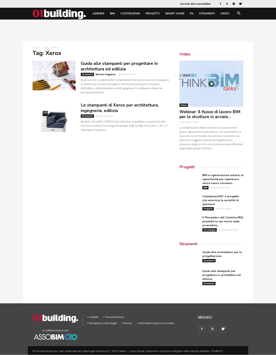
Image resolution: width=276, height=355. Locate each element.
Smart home (174, 13)
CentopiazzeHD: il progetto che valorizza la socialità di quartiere (220, 200)
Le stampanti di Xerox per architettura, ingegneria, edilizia (120, 108)
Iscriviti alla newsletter (195, 4)
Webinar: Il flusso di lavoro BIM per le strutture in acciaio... (209, 114)
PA (191, 13)
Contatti (93, 317)
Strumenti (207, 13)
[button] (238, 14)
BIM (112, 13)
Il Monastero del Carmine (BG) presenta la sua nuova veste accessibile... (222, 221)
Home (36, 47)
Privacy (127, 323)
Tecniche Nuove (114, 317)
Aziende (98, 13)
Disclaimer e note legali (103, 323)
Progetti (153, 13)
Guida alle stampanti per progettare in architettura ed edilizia (119, 66)
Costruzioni (130, 13)
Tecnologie (210, 229)
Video (225, 13)
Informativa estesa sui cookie (156, 323)
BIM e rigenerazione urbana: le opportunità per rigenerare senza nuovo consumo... (222, 179)
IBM (205, 187)
